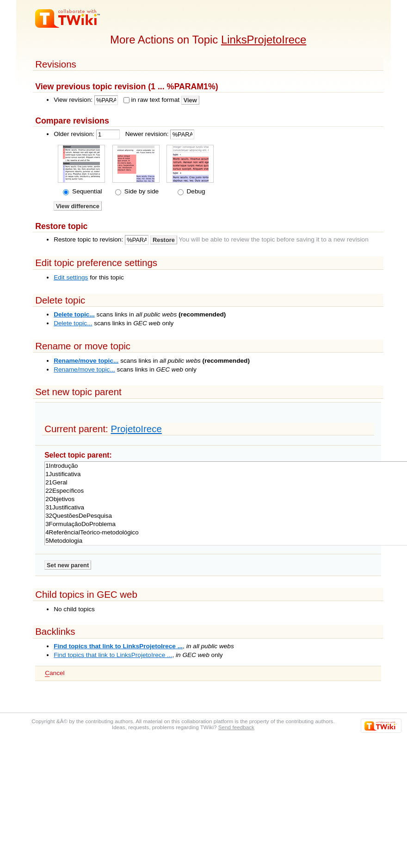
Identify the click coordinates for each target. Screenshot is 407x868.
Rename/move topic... (86, 360)
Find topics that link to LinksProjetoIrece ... (118, 646)
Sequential (86, 191)
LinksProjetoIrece (263, 39)
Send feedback (236, 727)
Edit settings (71, 277)
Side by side (141, 191)
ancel (54, 673)
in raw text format (155, 99)
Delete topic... (74, 314)
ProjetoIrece (136, 428)
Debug (195, 191)
